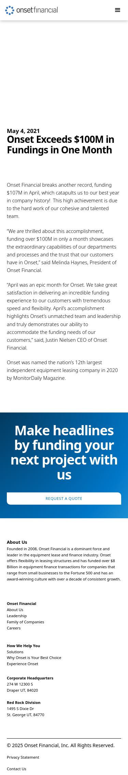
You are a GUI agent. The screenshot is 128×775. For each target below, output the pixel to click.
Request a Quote (64, 498)
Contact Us (16, 768)
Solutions (15, 651)
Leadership (17, 615)
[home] (29, 7)
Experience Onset (22, 663)
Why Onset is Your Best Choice (34, 657)
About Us (15, 609)
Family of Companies (25, 621)
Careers (13, 627)
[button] (118, 10)
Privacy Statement (23, 757)
